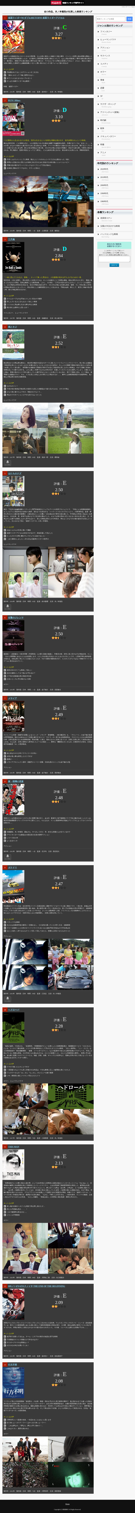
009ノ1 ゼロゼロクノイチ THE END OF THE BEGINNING (36, 1286)
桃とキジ (12, 327)
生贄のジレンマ (15, 617)
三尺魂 (11, 239)
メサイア (12, 698)
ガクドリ (12, 867)
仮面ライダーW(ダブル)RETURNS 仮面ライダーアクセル (36, 18)
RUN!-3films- (14, 100)
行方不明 (12, 1365)
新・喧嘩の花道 (15, 781)
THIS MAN (13, 1147)
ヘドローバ (13, 1010)
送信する (114, 265)
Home (67, 1504)
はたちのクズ (14, 473)
